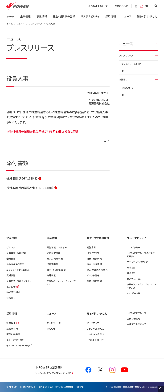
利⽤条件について (28, 386)
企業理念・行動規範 (16, 253)
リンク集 (80, 386)
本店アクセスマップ (136, 324)
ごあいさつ (11, 247)
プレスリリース (138, 55)
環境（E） (131, 267)
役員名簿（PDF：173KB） (23, 178)
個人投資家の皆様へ (97, 269)
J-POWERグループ (98, 6)
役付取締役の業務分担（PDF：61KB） (31, 188)
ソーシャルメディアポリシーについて (53, 373)
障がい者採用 (13, 334)
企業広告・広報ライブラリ (18, 281)
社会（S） (131, 273)
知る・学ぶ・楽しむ (147, 16)
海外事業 (51, 275)
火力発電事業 (54, 253)
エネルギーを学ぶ (95, 334)
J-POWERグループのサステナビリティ (142, 254)
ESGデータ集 (133, 293)
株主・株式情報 (94, 264)
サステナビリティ (90, 16)
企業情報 (25, 16)
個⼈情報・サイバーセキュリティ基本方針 (56, 386)
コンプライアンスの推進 (18, 269)
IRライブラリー (94, 253)
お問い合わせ (121, 6)
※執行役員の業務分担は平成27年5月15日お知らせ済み (42, 131)
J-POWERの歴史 (15, 264)
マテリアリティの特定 (137, 262)
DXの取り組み (13, 292)
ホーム (10, 16)
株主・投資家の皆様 (64, 16)
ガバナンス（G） (134, 278)
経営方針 (91, 247)
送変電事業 (52, 264)
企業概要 (11, 258)
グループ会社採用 (15, 339)
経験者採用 (12, 328)
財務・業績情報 (94, 258)
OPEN (156, 6)
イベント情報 (93, 275)
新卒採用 (11, 323)
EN (146, 6)
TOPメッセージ (135, 247)
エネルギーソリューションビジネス (61, 282)
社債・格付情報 (94, 281)
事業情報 (42, 16)
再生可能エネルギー (57, 247)
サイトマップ (11, 386)
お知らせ (138, 79)
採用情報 (110, 16)
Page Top (161, 389)
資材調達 (11, 275)
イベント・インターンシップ (19, 345)
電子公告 (11, 286)
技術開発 (11, 297)
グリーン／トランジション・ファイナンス (141, 286)
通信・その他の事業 (56, 269)
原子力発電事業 (55, 258)
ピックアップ (93, 323)
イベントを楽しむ (95, 339)
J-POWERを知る (95, 328)
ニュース (126, 16)
